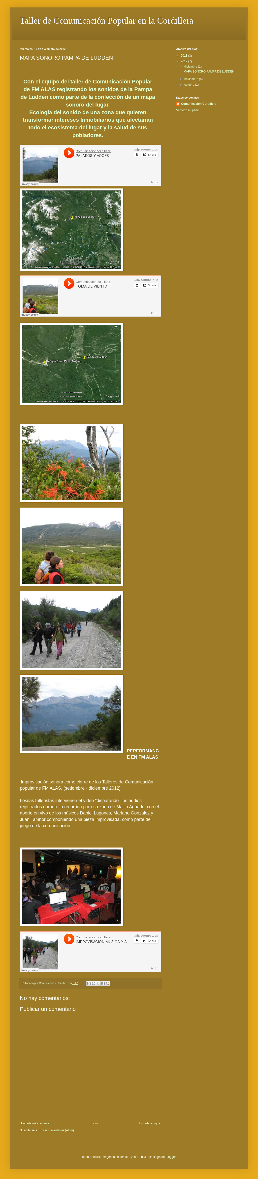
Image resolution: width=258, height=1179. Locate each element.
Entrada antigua (149, 1123)
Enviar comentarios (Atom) (56, 1130)
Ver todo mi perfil (187, 110)
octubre (189, 84)
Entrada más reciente (35, 1123)
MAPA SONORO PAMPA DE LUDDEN (209, 71)
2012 (184, 61)
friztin (132, 1157)
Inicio (94, 1123)
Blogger (170, 1157)
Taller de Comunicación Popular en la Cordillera (106, 21)
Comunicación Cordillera (198, 104)
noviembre (191, 79)
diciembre (191, 66)
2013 (184, 55)
